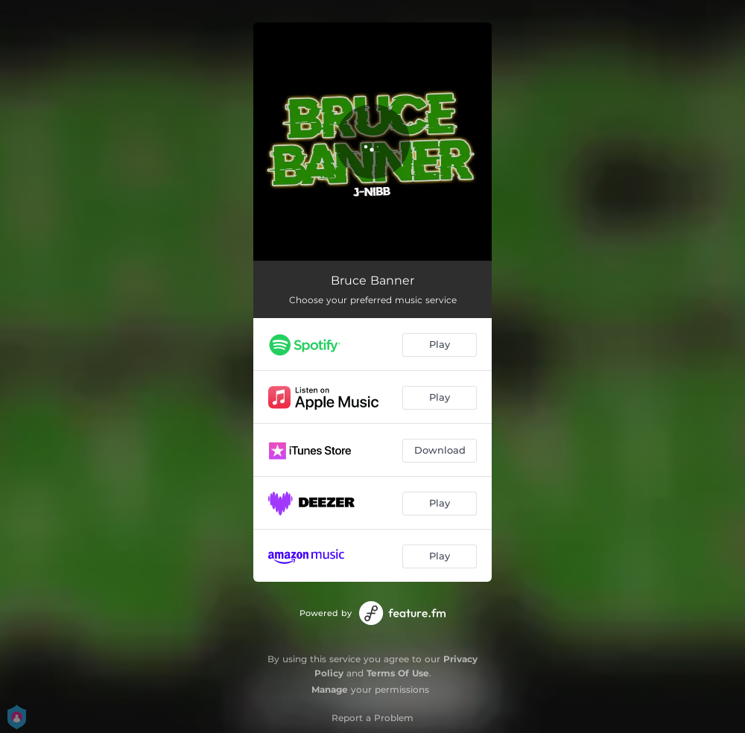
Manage (329, 689)
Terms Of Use (398, 673)
